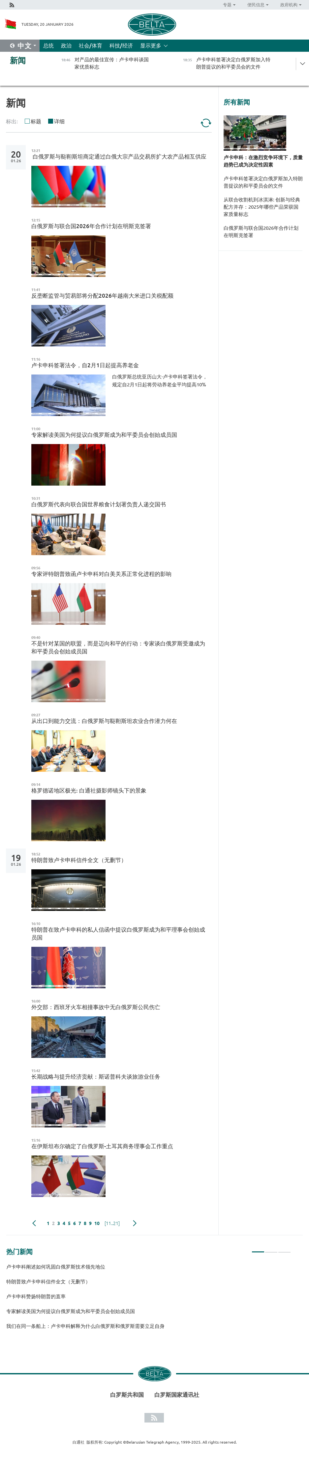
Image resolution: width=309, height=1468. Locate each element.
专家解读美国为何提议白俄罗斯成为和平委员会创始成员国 (70, 1311)
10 (97, 1223)
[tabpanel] (148, 1299)
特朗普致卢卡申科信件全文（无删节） (48, 1281)
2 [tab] (271, 1249)
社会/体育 (90, 45)
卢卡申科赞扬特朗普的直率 (36, 1296)
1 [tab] (258, 1249)
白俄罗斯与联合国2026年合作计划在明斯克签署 (261, 231)
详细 (59, 121)
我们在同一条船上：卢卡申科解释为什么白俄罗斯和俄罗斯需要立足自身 (85, 1326)
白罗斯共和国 (127, 1395)
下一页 (135, 1223)
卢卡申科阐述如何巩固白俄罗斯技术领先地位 (55, 1267)
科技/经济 (121, 45)
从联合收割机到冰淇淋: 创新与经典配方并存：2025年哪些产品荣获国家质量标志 (262, 207)
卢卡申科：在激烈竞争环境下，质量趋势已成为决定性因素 (263, 161)
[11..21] (112, 1223)
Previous (34, 1223)
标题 (36, 121)
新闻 (18, 60)
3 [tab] (284, 1249)
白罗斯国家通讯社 (176, 1395)
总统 (48, 45)
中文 (24, 45)
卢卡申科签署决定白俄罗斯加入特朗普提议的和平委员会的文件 (263, 182)
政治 (66, 45)
